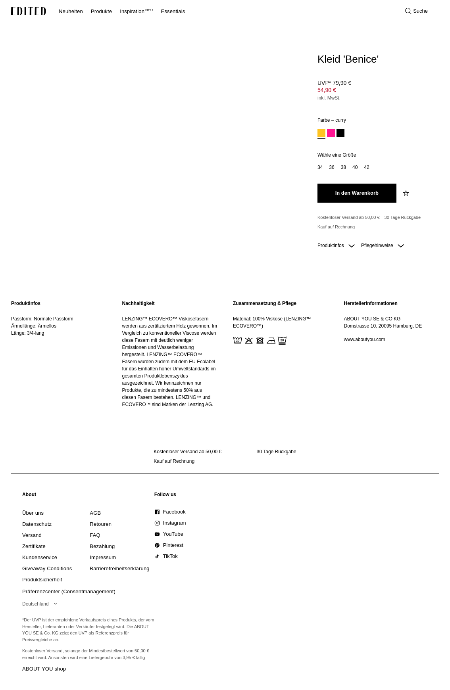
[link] (29, 496)
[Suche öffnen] (416, 11)
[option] (321, 134)
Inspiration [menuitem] (136, 11)
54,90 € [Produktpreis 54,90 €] (326, 90)
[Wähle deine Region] (41, 604)
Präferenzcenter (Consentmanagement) (68, 591)
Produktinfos (336, 245)
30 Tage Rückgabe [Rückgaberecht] (403, 217)
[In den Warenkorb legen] (356, 193)
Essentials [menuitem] (173, 11)
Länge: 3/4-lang (27, 333)
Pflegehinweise (382, 245)
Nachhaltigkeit (138, 303)
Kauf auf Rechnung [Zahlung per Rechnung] (336, 226)
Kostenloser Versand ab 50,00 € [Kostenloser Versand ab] (348, 217)
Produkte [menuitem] (101, 11)
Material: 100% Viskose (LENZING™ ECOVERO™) (272, 322)
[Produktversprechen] (376, 222)
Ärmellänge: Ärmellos (33, 326)
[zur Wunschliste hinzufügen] (407, 193)
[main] (225, 354)
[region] (58, 354)
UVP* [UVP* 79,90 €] (334, 83)
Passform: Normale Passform (42, 319)
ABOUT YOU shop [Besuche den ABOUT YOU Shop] (44, 668)
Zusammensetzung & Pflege (264, 303)
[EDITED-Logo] (28, 11)
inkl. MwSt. (328, 98)
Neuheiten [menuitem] (71, 11)
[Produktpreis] (376, 91)
